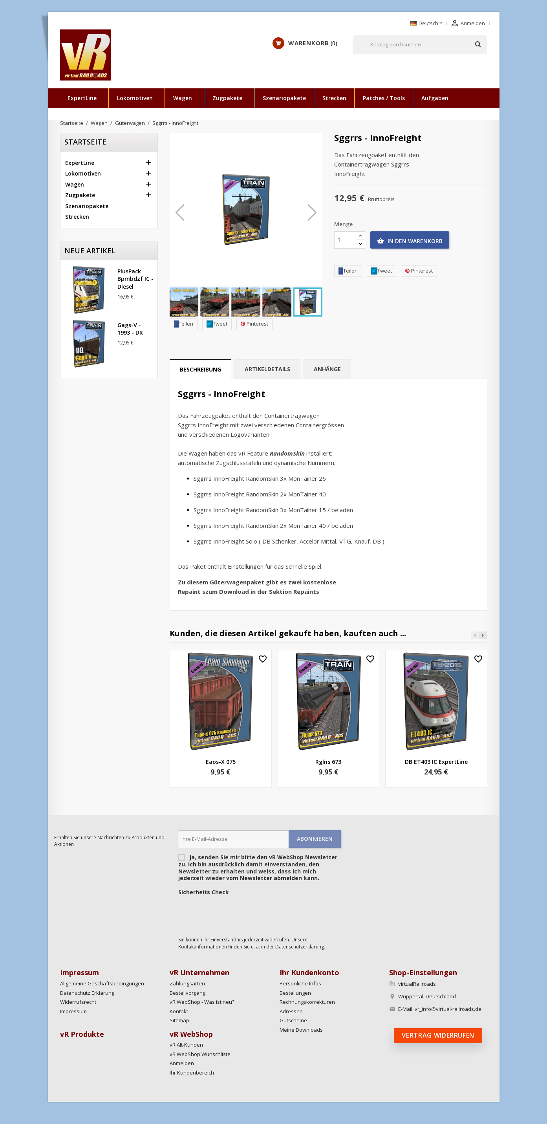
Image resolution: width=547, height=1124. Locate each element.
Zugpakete (227, 98)
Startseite (85, 141)
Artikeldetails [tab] (267, 369)
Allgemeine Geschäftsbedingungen (102, 983)
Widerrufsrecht (78, 1001)
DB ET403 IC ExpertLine (436, 761)
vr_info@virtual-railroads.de (448, 1008)
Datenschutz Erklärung (87, 992)
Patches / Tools (384, 98)
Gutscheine (293, 1020)
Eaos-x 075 (221, 761)
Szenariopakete (284, 98)
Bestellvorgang (187, 992)
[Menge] (345, 240)
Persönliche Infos (300, 983)
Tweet (217, 324)
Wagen (182, 98)
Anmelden (182, 1063)
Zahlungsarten (187, 983)
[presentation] (238, 914)
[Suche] (420, 44)
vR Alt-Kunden (186, 1044)
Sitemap (179, 1020)
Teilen (183, 324)
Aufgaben (434, 98)
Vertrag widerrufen (438, 1035)
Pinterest (254, 324)
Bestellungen (295, 992)
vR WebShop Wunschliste (200, 1054)
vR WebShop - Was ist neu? (202, 1001)
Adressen (291, 1011)
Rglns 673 (328, 761)
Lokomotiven (135, 98)
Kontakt (179, 1011)
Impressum (73, 1011)
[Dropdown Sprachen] (427, 23)
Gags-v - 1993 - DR (130, 329)
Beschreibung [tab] (200, 369)
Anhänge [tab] (327, 369)
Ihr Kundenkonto (309, 972)
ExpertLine (82, 98)
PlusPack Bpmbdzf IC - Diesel (135, 279)
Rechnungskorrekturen (307, 1001)
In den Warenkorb (410, 241)
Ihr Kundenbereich (192, 1072)
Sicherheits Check (203, 892)
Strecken (334, 98)
